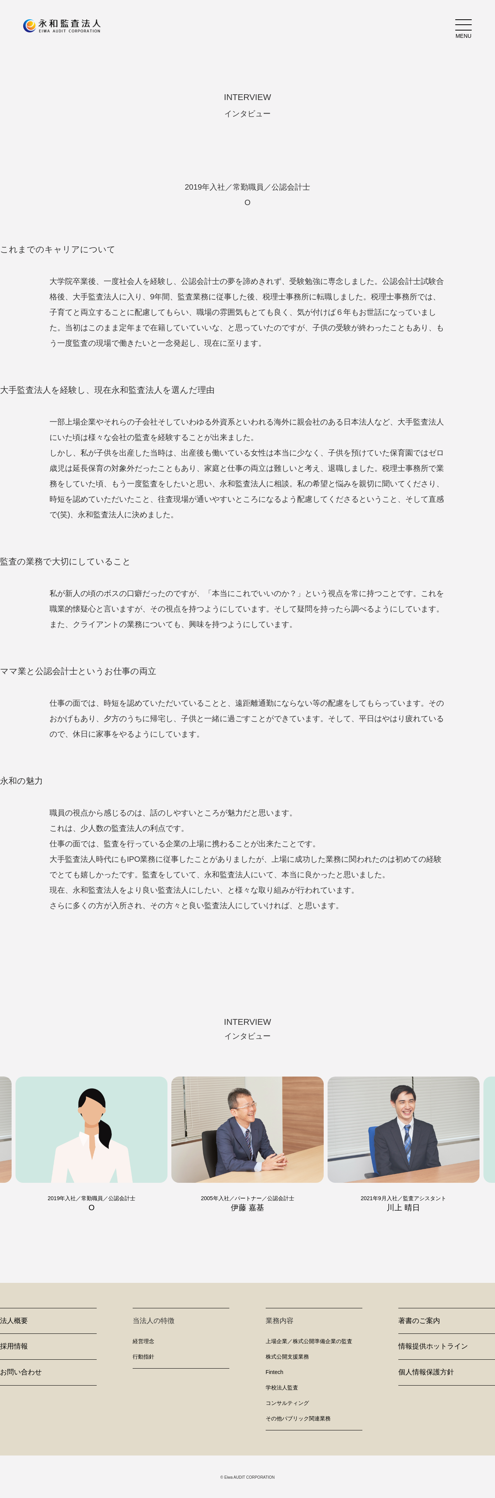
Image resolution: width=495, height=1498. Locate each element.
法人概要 (14, 1321)
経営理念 (143, 1341)
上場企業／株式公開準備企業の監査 (309, 1341)
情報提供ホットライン (433, 1346)
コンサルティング (287, 1403)
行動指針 (143, 1357)
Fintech (274, 1372)
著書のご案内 (419, 1321)
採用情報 (14, 1346)
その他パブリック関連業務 (298, 1418)
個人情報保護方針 (426, 1372)
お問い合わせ (21, 1372)
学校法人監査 (282, 1387)
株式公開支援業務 (287, 1357)
